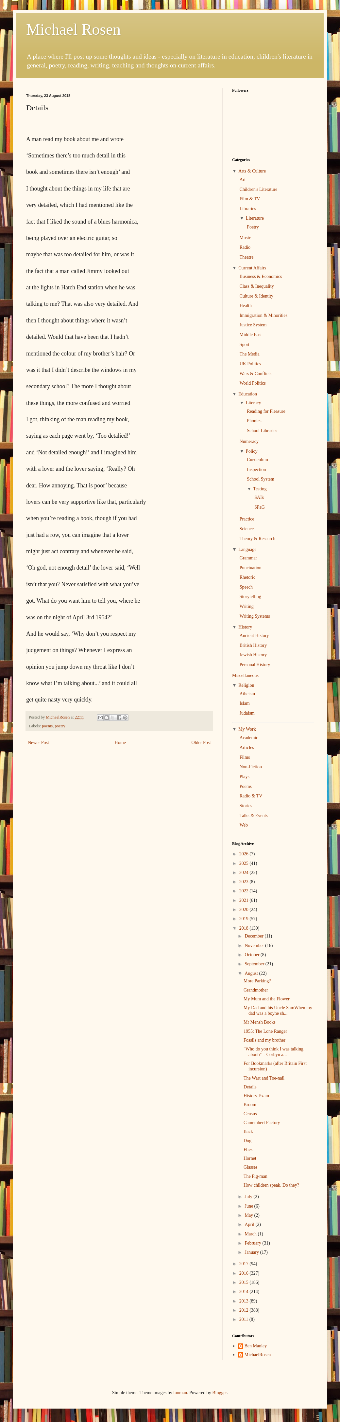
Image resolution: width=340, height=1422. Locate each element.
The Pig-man (255, 1176)
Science (247, 528)
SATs (259, 497)
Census (250, 1113)
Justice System (253, 324)
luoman (180, 1392)
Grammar (248, 558)
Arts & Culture (252, 171)
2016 (244, 1273)
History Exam (256, 1095)
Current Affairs (252, 267)
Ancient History (254, 635)
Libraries (248, 208)
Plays (244, 776)
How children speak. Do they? (271, 1185)
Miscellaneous (245, 675)
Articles (247, 747)
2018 (244, 928)
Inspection (256, 469)
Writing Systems (255, 616)
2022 (244, 890)
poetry (60, 726)
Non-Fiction (251, 766)
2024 (244, 872)
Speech (246, 587)
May (249, 1215)
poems (47, 726)
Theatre (247, 257)
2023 (244, 881)
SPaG (259, 507)
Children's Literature (259, 189)
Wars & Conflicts (256, 373)
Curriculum (257, 459)
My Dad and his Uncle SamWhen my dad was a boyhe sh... (278, 1010)
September (255, 963)
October (253, 954)
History (245, 627)
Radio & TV (251, 795)
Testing (259, 488)
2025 (244, 863)
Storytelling (250, 596)
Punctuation (251, 567)
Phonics (254, 420)
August (252, 973)
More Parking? (257, 980)
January (252, 1252)
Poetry (253, 227)
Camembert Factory (262, 1122)
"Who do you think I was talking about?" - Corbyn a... (273, 1052)
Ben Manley (256, 1345)
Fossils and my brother (264, 1040)
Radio (245, 247)
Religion (246, 685)
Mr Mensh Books (260, 1022)
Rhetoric (247, 577)
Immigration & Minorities (263, 315)
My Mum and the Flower (267, 998)
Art (243, 179)
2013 (244, 1301)
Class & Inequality (257, 286)
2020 (244, 909)
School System (260, 479)
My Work (247, 729)
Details (250, 1087)
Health (246, 305)
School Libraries (262, 430)
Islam (245, 703)
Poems (246, 786)
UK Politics (250, 363)
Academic (249, 737)
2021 (244, 900)
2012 (244, 1310)
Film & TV (250, 198)
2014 (244, 1291)
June (249, 1206)
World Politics (253, 383)
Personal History (255, 664)
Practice (247, 519)
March (251, 1233)
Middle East (251, 334)
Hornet (250, 1158)
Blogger (219, 1392)
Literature (255, 218)
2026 (244, 853)
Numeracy (249, 441)
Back (248, 1131)
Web (244, 825)
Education (247, 394)
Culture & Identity (256, 296)
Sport (244, 344)
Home (120, 742)
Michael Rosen (73, 29)
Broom (250, 1104)
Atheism (247, 693)
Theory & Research (258, 538)
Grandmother (256, 990)
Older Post (201, 742)
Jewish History (253, 654)
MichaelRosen (258, 1354)
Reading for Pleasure (266, 411)
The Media (250, 354)
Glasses (251, 1167)
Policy (252, 451)
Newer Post (38, 742)
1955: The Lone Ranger (265, 1031)
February (253, 1243)
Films (245, 757)
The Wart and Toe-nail (264, 1078)
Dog (247, 1140)
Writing (247, 606)
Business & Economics (261, 276)
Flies (248, 1149)
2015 (244, 1282)
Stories (246, 805)
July (249, 1196)
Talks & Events (254, 815)
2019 (244, 918)
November (255, 945)
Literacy (253, 402)
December (254, 936)
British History (253, 645)
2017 (244, 1263)
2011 (244, 1319)
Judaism (247, 713)
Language (247, 549)
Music (245, 237)
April (250, 1224)
